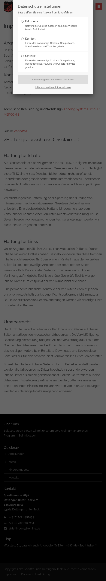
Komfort (30, 38)
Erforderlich (32, 21)
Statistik (30, 56)
